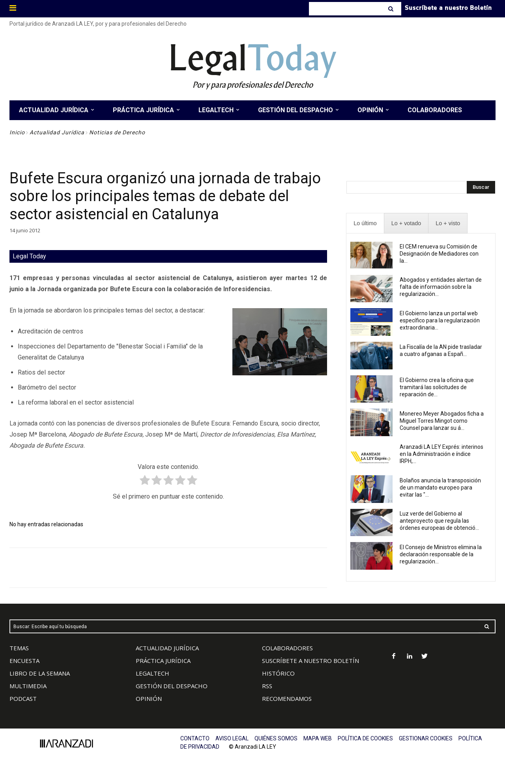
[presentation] (365, 223)
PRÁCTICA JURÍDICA (163, 661)
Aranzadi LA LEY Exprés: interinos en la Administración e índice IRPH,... (441, 454)
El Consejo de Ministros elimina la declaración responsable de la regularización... (441, 554)
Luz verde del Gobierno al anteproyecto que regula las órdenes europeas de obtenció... (439, 520)
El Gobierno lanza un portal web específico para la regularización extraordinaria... (440, 320)
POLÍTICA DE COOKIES (365, 738)
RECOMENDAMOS (287, 698)
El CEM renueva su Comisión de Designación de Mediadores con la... (439, 253)
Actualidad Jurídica (57, 132)
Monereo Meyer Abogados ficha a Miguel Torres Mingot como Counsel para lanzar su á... (442, 420)
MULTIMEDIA (28, 686)
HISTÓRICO (278, 673)
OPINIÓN (149, 698)
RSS (267, 686)
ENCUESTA (24, 661)
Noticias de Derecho (117, 132)
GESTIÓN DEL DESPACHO (172, 686)
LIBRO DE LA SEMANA (39, 673)
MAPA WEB (317, 738)
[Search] (391, 8)
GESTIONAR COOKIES (426, 738)
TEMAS (19, 648)
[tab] (365, 223)
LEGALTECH (152, 673)
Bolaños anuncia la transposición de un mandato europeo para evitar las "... (440, 487)
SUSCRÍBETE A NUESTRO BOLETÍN (310, 661)
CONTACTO (194, 738)
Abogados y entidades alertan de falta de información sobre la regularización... (441, 287)
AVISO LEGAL (232, 738)
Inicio (17, 132)
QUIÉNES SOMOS (275, 738)
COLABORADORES (287, 648)
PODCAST (23, 698)
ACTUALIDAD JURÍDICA (167, 648)
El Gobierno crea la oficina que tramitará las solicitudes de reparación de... (437, 387)
